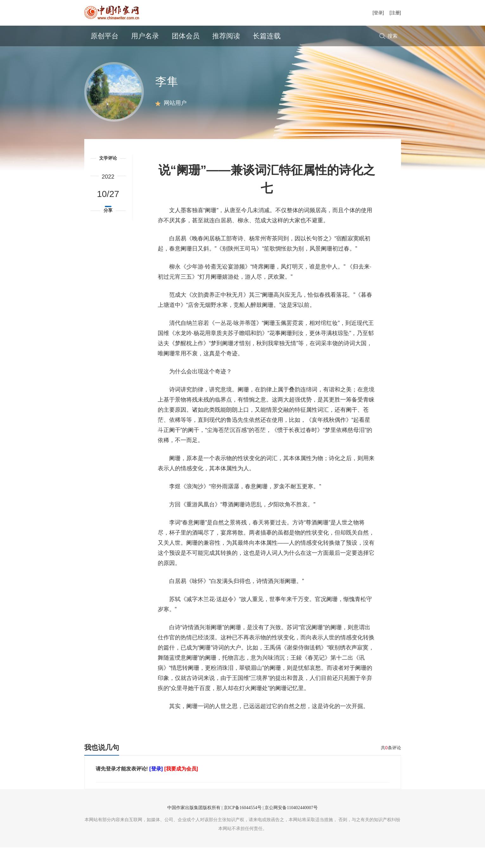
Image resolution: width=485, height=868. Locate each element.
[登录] (378, 12)
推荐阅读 (226, 36)
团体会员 (186, 36)
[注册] (395, 12)
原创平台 (104, 36)
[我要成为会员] (181, 789)
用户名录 (145, 36)
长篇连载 (267, 36)
